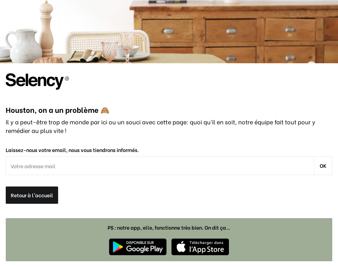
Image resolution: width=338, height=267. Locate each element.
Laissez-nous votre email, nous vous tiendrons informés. (72, 149)
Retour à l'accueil (32, 195)
